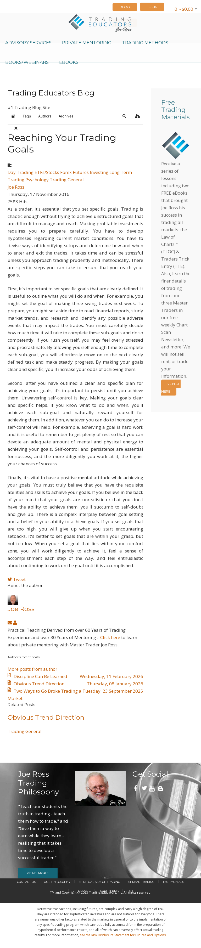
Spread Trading (141, 882)
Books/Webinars (27, 62)
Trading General (67, 180)
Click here (110, 637)
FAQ (130, 891)
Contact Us (26, 882)
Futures (81, 172)
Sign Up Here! (171, 387)
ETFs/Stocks (47, 172)
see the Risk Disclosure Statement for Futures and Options (123, 935)
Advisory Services (28, 42)
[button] (124, 116)
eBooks (69, 62)
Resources (81, 891)
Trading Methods (145, 42)
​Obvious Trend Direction (46, 717)
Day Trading (21, 172)
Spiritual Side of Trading (99, 882)
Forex (66, 172)
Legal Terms (108, 891)
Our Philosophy (57, 882)
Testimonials (173, 882)
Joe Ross (16, 187)
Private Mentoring (86, 42)
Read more (38, 873)
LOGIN (152, 7)
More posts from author (32, 669)
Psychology (37, 180)
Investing (99, 172)
